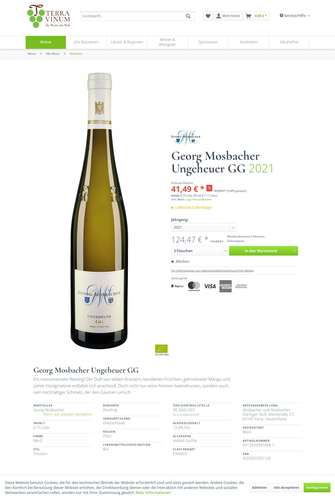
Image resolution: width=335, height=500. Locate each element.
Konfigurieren (317, 487)
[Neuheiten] (249, 42)
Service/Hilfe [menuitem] (293, 15)
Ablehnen (259, 487)
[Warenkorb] (256, 16)
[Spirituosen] (208, 42)
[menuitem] (208, 16)
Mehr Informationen (153, 492)
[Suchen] (188, 16)
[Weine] (46, 42)
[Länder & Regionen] (127, 42)
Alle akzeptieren (286, 487)
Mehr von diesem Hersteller (68, 414)
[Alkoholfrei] (289, 42)
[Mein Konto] (228, 16)
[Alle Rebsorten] (86, 42)
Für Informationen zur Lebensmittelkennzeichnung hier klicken (212, 270)
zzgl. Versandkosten (199, 199)
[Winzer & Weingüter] (167, 42)
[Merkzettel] (208, 16)
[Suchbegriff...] (137, 16)
